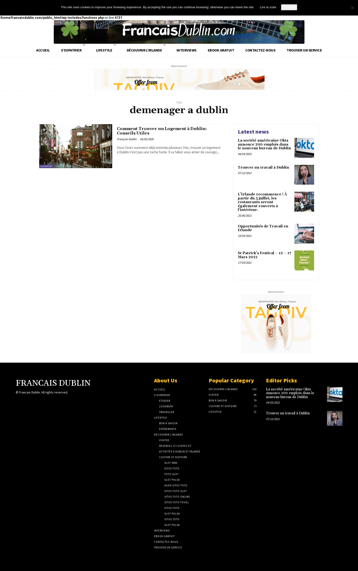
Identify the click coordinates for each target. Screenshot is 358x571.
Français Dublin (127, 141)
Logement (46, 166)
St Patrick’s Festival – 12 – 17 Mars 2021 (264, 255)
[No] (352, 7)
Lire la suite (268, 7)
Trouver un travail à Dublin (263, 167)
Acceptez (289, 7)
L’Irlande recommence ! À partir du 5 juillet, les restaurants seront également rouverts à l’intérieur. (262, 202)
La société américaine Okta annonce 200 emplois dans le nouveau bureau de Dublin (264, 144)
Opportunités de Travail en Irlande (263, 228)
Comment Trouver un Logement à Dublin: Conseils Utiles (160, 132)
